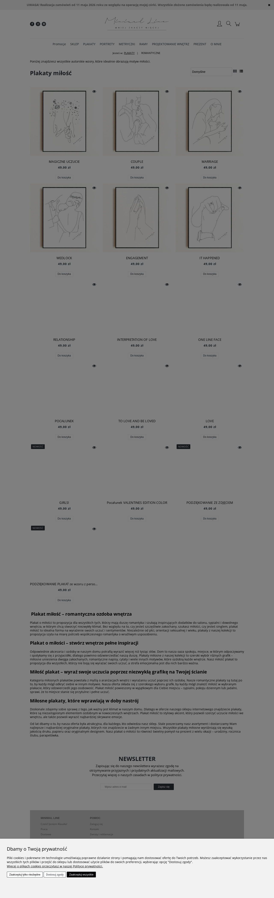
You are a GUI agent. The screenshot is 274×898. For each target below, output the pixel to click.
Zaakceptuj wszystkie (81, 874)
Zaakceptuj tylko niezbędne (24, 874)
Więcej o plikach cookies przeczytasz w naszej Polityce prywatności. (55, 866)
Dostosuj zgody (55, 874)
